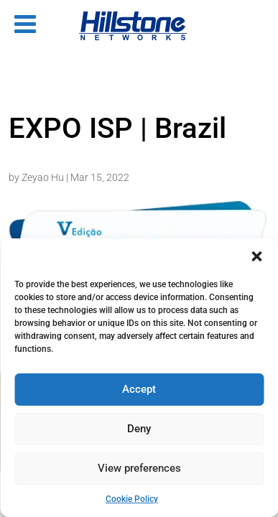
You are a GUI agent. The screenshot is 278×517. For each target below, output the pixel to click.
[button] (256, 256)
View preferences (139, 468)
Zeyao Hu (43, 177)
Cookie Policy (132, 499)
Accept (139, 389)
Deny (139, 428)
